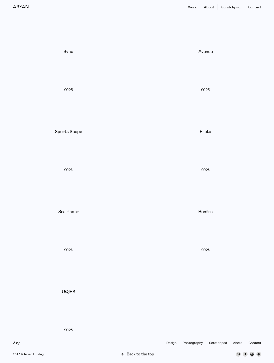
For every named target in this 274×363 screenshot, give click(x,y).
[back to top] (137, 354)
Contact (254, 7)
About (209, 7)
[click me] (68, 54)
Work (192, 7)
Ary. (16, 343)
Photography (193, 343)
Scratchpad (231, 7)
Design (171, 343)
